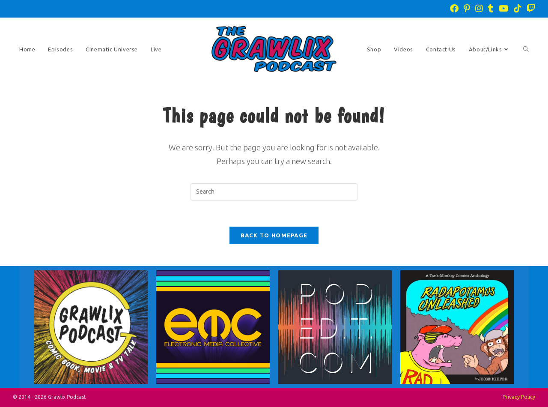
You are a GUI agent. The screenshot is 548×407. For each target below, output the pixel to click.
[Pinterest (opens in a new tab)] (467, 8)
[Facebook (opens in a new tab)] (454, 8)
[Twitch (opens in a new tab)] (529, 8)
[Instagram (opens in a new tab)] (479, 8)
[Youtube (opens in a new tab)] (503, 8)
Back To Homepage (274, 235)
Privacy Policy (519, 397)
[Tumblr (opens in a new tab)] (490, 8)
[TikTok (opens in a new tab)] (517, 8)
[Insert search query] (274, 192)
